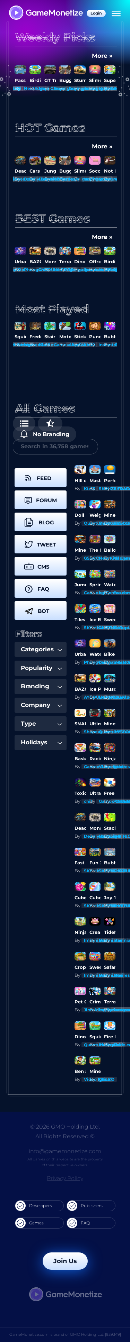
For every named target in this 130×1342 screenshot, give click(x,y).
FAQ (78, 1223)
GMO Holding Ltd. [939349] (95, 1334)
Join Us (65, 1261)
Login (96, 13)
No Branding (44, 434)
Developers (33, 1206)
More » (102, 55)
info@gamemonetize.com (65, 1151)
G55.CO (106, 1079)
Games (29, 1223)
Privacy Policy (65, 1178)
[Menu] (116, 13)
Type (41, 723)
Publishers (85, 1206)
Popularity (41, 667)
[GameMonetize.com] (45, 13)
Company (41, 704)
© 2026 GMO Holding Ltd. (65, 1126)
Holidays (41, 742)
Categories (41, 649)
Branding (41, 686)
